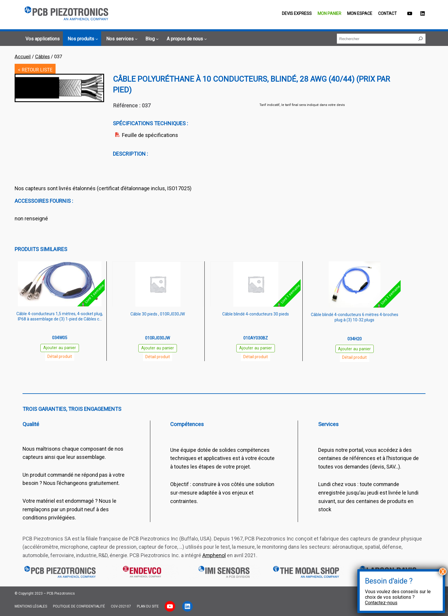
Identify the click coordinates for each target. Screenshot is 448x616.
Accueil (23, 56)
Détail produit (59, 356)
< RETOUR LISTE (35, 70)
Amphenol (214, 555)
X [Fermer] (443, 571)
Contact (387, 13)
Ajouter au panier (59, 347)
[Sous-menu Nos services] (121, 39)
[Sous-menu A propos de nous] (186, 39)
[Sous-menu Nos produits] (82, 39)
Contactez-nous (381, 602)
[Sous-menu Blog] (151, 39)
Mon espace (359, 13)
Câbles (42, 56)
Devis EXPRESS (297, 13)
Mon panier (329, 13)
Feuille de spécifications (150, 135)
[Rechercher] (420, 39)
